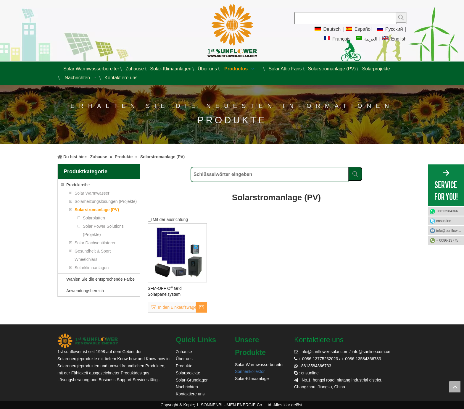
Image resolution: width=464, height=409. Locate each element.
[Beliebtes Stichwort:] (401, 17)
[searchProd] (345, 18)
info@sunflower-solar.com (324, 351)
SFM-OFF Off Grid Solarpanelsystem (165, 291)
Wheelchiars (86, 259)
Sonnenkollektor (250, 371)
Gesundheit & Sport (93, 251)
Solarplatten (94, 218)
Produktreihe (78, 184)
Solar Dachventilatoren (96, 242)
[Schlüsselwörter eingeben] (270, 174)
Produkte (184, 365)
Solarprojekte (188, 373)
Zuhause (184, 351)
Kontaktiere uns (190, 394)
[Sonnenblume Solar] (87, 340)
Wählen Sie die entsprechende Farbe (100, 279)
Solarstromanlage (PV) (97, 209)
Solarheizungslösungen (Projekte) (106, 201)
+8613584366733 (450, 211)
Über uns (184, 358)
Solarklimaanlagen (92, 267)
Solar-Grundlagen (192, 380)
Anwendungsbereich (85, 290)
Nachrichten (187, 386)
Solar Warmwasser (92, 193)
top (454, 386)
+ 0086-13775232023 (450, 240)
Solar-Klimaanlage (252, 378)
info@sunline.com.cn (371, 351)
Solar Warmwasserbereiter (259, 364)
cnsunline (443, 221)
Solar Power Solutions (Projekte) (103, 230)
